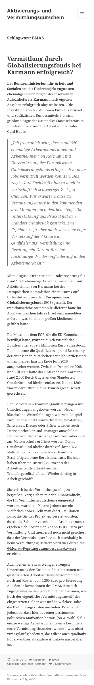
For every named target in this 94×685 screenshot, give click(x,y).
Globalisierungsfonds (20, 664)
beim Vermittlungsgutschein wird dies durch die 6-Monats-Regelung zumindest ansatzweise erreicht (46, 548)
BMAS (56, 660)
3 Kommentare (62, 664)
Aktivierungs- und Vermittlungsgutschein (35, 13)
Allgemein (39, 660)
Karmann (40, 664)
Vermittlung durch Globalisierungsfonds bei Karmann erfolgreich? (44, 65)
